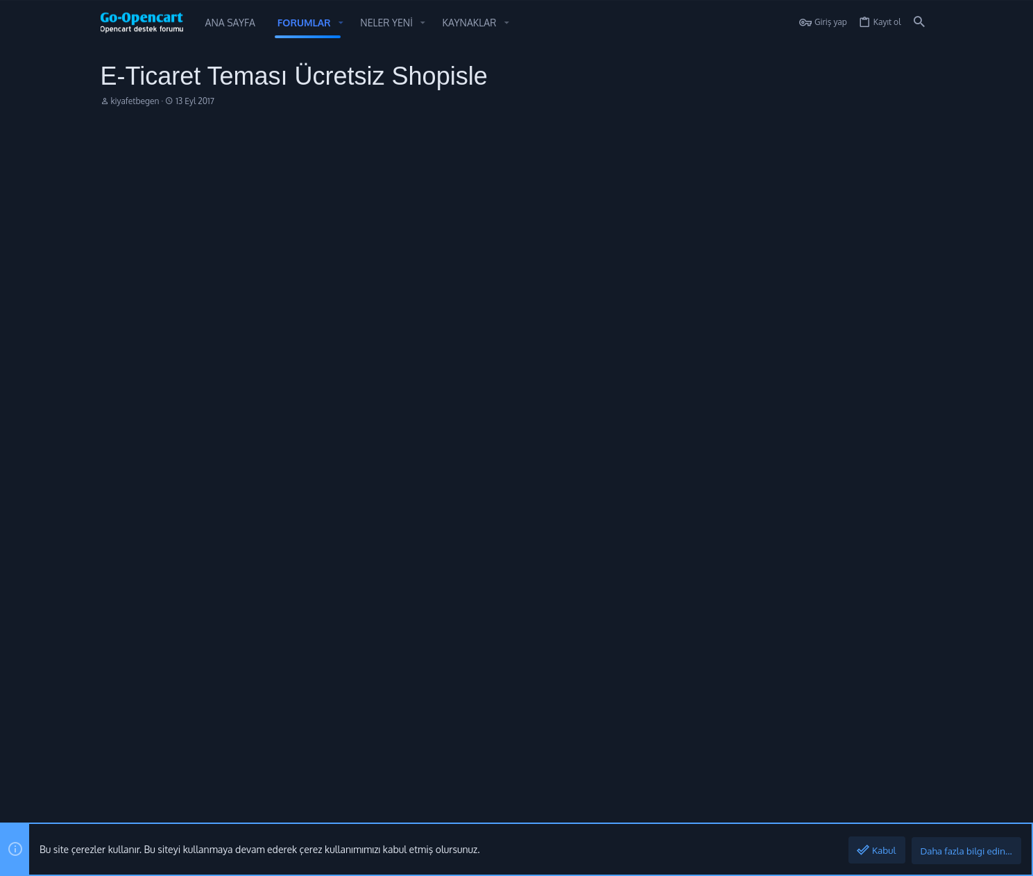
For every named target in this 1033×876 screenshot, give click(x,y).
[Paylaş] (901, 165)
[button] (341, 23)
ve (287, 401)
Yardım (836, 810)
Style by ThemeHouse (146, 770)
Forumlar (398, 643)
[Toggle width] (111, 810)
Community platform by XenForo (213, 746)
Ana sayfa (400, 618)
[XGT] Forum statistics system (178, 758)
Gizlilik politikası (785, 810)
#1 (918, 165)
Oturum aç (683, 618)
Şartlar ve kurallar (713, 810)
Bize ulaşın (402, 669)
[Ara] (919, 22)
